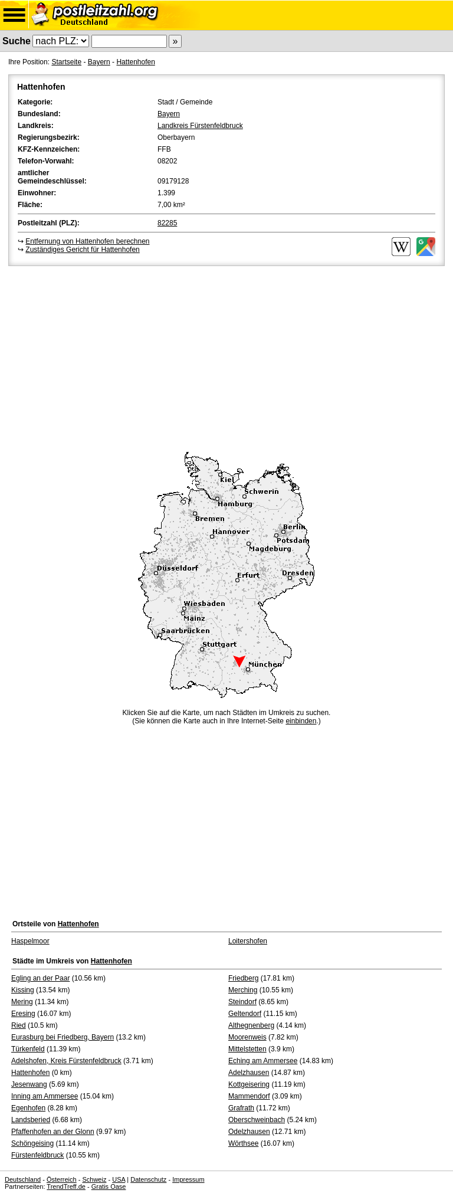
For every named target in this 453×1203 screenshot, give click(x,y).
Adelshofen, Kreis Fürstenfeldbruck (66, 1061)
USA (118, 1179)
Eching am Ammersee (262, 1061)
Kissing (22, 990)
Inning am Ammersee (44, 1096)
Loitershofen (247, 941)
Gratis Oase (108, 1186)
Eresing (23, 1013)
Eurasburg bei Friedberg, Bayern (62, 1037)
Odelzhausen (249, 1131)
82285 (167, 223)
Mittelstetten (247, 1049)
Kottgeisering (249, 1084)
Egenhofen (28, 1108)
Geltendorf (244, 1013)
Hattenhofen (135, 62)
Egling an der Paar (40, 978)
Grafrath (241, 1108)
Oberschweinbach (256, 1120)
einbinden (300, 721)
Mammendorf (249, 1096)
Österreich (62, 1179)
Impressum (188, 1179)
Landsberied (30, 1120)
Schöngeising (32, 1143)
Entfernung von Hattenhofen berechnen (87, 241)
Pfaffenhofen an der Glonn (52, 1131)
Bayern (99, 62)
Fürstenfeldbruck (37, 1155)
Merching (242, 990)
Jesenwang (29, 1084)
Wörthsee (243, 1143)
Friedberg (243, 978)
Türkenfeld (28, 1049)
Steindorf (242, 1002)
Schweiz (94, 1179)
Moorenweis (247, 1037)
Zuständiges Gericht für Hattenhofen (82, 249)
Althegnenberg (251, 1025)
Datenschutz (148, 1179)
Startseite (66, 62)
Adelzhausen (248, 1072)
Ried (18, 1025)
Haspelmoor (30, 941)
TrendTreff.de (66, 1186)
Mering (22, 1002)
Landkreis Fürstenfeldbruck (200, 126)
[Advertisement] (226, 357)
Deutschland (23, 1179)
